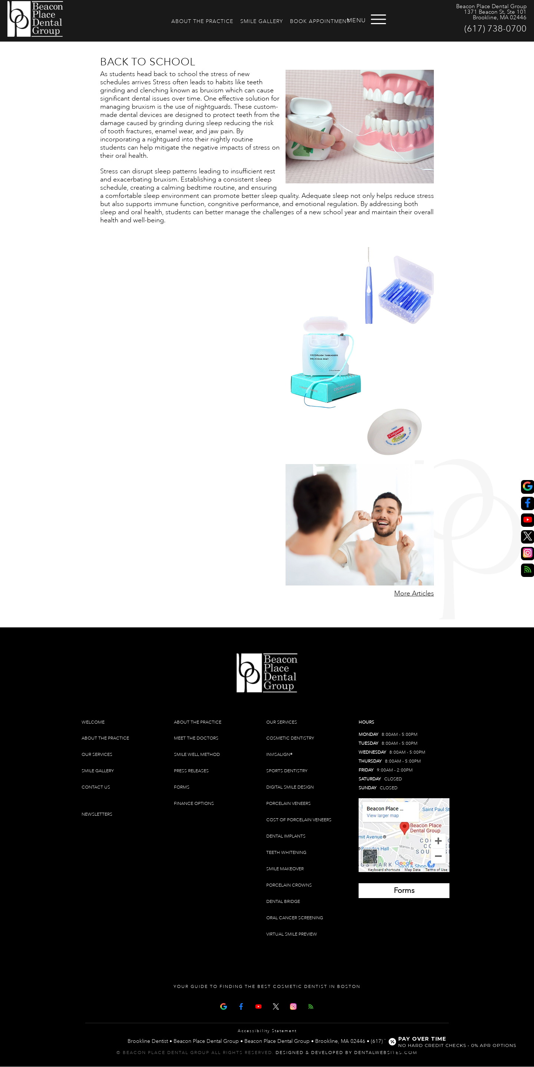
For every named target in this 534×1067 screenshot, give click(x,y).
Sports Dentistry (286, 771)
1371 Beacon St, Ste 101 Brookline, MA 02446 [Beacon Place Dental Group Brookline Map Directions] (495, 15)
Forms (181, 787)
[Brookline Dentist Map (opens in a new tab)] (404, 835)
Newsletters (97, 814)
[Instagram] (293, 1005)
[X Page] (275, 1005)
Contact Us (96, 787)
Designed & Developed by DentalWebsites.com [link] (347, 1052)
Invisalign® (279, 754)
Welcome (93, 722)
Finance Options (194, 803)
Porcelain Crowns (289, 885)
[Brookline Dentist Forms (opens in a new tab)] (404, 890)
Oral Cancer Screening (294, 918)
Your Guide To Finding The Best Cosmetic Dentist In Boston (267, 986)
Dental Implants (286, 836)
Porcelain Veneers (288, 803)
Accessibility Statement (267, 1031)
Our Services (97, 754)
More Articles (414, 593)
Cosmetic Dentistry (290, 738)
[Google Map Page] (223, 1005)
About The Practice (202, 21)
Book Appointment (320, 21)
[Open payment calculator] (453, 1041)
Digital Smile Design (290, 787)
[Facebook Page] (241, 1005)
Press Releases (191, 771)
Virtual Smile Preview (291, 934)
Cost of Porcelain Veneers (299, 820)
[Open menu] (388, 19)
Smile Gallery (261, 21)
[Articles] (310, 1005)
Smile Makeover (285, 869)
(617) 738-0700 (495, 28)
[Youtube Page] (258, 1005)
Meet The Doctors (196, 738)
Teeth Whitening (286, 852)
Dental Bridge (283, 901)
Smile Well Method (197, 754)
